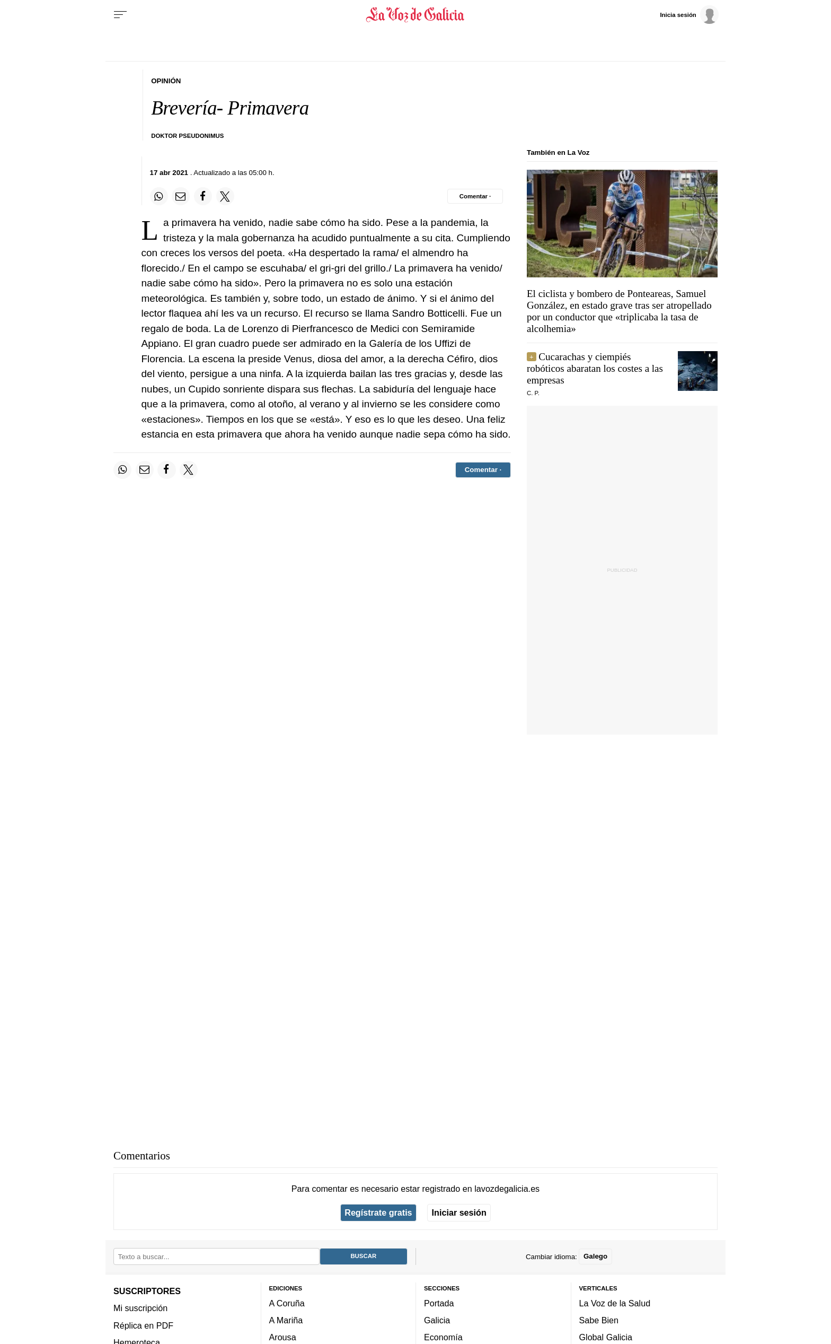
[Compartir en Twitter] (225, 196)
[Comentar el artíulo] (475, 196)
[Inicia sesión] (689, 14)
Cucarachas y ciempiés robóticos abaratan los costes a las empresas (595, 368)
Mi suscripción (140, 1308)
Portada (439, 1302)
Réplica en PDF (143, 1325)
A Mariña (286, 1320)
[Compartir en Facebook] (203, 196)
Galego (595, 1256)
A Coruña (287, 1302)
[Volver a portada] (415, 14)
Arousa (282, 1337)
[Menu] (120, 14)
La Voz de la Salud (615, 1302)
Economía (443, 1337)
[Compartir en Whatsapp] (159, 196)
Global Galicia (605, 1337)
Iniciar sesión (459, 1212)
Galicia (437, 1320)
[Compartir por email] (181, 196)
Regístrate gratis (378, 1212)
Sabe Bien (599, 1320)
